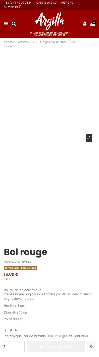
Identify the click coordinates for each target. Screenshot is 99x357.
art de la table (35, 336)
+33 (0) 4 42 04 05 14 (18, 3)
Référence (12, 262)
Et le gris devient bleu (71, 336)
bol (50, 336)
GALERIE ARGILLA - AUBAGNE (54, 3)
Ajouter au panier (56, 346)
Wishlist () (12, 7)
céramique (13, 336)
